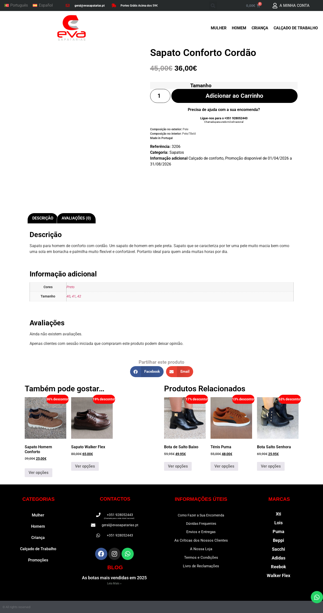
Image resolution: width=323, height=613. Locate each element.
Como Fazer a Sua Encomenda (201, 515)
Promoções (38, 560)
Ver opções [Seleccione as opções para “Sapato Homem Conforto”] (38, 472)
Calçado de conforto (206, 158)
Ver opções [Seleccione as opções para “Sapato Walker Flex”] (85, 466)
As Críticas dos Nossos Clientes (201, 540)
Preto (71, 287)
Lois (278, 522)
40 (68, 296)
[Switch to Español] (42, 5)
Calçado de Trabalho (296, 28)
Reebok (278, 566)
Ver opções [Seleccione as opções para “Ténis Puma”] (224, 466)
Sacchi (278, 549)
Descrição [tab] (42, 218)
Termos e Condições (201, 557)
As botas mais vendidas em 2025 (114, 577)
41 (74, 296)
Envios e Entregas (201, 532)
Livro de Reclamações (201, 566)
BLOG (115, 567)
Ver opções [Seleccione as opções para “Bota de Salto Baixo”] (178, 466)
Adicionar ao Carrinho (234, 95)
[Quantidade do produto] (160, 96)
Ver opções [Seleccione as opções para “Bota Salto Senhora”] (271, 466)
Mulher (218, 28)
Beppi (278, 540)
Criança (260, 28)
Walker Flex (278, 575)
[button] (213, 5)
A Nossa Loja (201, 549)
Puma (278, 531)
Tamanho (201, 85)
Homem (239, 28)
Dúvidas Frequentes (201, 523)
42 (79, 296)
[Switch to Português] (16, 5)
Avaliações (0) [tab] (76, 218)
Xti (278, 513)
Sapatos (176, 152)
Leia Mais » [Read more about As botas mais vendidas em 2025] (114, 583)
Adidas (278, 557)
